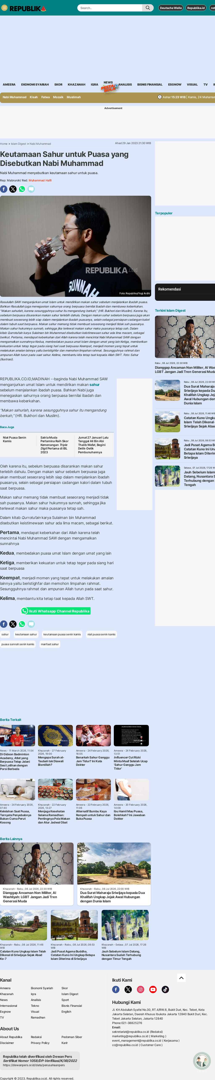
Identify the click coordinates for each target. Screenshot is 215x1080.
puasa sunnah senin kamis (17, 644)
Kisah (34, 97)
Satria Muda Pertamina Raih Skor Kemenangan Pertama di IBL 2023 (55, 445)
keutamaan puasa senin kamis (62, 634)
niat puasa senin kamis (101, 634)
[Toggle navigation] (4, 7)
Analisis (36, 1000)
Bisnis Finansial (150, 84)
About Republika (11, 1037)
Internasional (8, 1005)
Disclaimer (7, 1043)
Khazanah (6, 994)
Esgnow (5, 1011)
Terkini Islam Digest (170, 310)
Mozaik (58, 97)
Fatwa (45, 97)
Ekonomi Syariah (35, 84)
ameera (9, 84)
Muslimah (74, 97)
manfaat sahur (50, 644)
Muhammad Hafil (40, 180)
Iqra (33, 994)
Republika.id (196, 8)
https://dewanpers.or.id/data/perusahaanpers (34, 1065)
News (108, 83)
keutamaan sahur (26, 634)
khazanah (76, 84)
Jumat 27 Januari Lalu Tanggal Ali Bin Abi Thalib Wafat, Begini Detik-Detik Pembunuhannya (93, 445)
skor (58, 84)
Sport (65, 1000)
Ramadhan (38, 1017)
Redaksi (36, 1037)
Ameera (5, 988)
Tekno (35, 1005)
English (66, 1011)
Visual (35, 1011)
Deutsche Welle (171, 8)
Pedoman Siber (72, 1037)
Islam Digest (18, 143)
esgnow (174, 84)
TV (205, 84)
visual (192, 84)
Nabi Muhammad (14, 97)
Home (4, 143)
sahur (94, 384)
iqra (94, 84)
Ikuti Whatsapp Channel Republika (56, 611)
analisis (125, 84)
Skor (65, 988)
